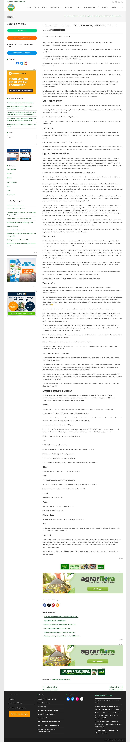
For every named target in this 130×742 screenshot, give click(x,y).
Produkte (59, 36)
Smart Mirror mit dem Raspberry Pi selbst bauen (20, 102)
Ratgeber (67, 36)
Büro (8, 186)
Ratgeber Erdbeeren (12, 226)
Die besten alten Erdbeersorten (15, 205)
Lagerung (55, 679)
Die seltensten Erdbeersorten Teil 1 (16, 230)
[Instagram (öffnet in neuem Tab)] (119, 2)
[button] (44, 605)
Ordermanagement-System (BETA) (48, 710)
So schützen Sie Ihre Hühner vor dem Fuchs (19, 218)
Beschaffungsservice (44, 703)
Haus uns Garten (12, 182)
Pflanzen (9, 178)
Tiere (8, 190)
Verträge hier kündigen (19, 714)
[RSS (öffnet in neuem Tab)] (121, 2)
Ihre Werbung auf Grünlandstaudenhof (49, 721)
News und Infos (11, 169)
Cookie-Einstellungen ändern (17, 708)
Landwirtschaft (49, 36)
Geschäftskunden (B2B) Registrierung (49, 725)
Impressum (10, 1)
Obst (68, 679)
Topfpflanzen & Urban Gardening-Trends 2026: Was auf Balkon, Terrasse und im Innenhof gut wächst (107, 715)
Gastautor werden (43, 718)
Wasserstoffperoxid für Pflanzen (16, 209)
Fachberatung (42, 706)
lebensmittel (63, 679)
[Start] (64, 16)
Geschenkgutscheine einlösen (46, 714)
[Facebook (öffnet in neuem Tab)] (116, 2)
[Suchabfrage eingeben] (22, 137)
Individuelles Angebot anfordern (47, 699)
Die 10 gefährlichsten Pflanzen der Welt (18, 240)
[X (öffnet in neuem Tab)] (113, 2)
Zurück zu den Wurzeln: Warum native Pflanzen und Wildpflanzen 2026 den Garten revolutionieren (108, 724)
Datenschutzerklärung (19, 1)
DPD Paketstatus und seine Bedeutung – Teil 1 (20, 222)
